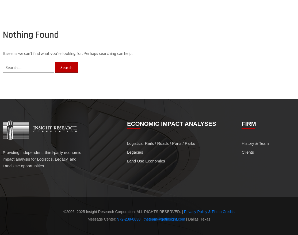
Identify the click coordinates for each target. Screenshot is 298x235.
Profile (162, 14)
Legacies (135, 152)
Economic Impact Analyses (194, 15)
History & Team (244, 15)
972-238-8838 (128, 219)
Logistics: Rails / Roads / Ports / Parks (161, 143)
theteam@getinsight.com (164, 219)
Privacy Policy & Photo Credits (209, 212)
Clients (277, 14)
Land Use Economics (146, 161)
